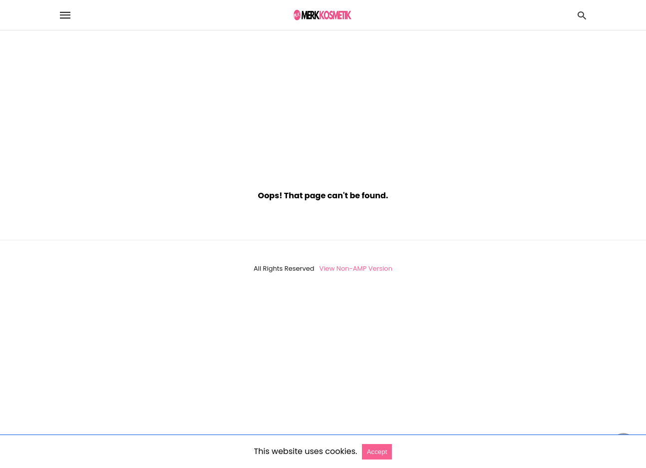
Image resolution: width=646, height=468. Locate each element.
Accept (377, 452)
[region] (323, 105)
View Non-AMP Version (356, 268)
